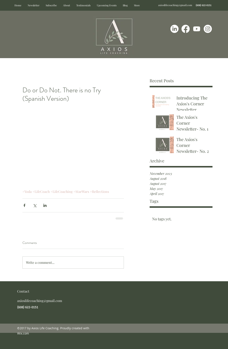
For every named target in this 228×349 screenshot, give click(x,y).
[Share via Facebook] (24, 205)
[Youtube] (197, 29)
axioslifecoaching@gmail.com (175, 5)
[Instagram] (208, 29)
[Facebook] (185, 29)
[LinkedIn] (174, 29)
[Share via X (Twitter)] (35, 205)
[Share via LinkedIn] (45, 205)
